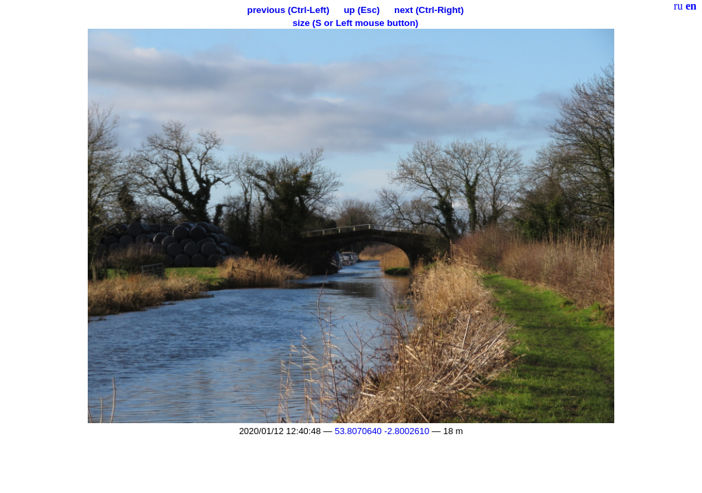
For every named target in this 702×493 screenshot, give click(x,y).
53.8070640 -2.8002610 (382, 431)
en (691, 6)
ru (678, 6)
